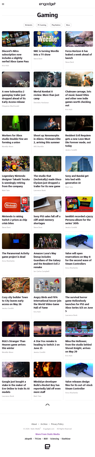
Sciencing (54, 439)
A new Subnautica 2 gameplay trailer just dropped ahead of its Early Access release (14, 96)
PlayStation (56, 25)
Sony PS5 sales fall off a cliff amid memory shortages (47, 220)
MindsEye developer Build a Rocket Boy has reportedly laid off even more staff (47, 387)
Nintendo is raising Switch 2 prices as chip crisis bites (14, 220)
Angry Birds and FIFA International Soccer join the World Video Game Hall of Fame (47, 302)
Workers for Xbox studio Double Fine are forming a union (15, 139)
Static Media (35, 429)
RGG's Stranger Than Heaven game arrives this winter (14, 344)
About (34, 424)
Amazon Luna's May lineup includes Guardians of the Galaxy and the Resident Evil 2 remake (47, 260)
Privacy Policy (57, 424)
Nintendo (28, 25)
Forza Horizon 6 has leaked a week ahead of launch (78, 54)
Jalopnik (28, 439)
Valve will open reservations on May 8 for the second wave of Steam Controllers (78, 258)
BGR (46, 439)
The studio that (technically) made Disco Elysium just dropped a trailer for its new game (47, 181)
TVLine (38, 439)
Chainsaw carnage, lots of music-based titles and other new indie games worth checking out (78, 98)
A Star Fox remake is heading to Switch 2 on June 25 (47, 344)
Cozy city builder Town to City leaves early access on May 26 (15, 301)
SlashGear (66, 439)
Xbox (68, 25)
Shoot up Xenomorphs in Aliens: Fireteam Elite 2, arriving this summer (47, 139)
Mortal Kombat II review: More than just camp (46, 95)
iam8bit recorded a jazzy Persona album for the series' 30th (79, 220)
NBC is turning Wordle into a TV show (46, 53)
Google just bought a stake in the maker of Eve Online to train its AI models (16, 387)
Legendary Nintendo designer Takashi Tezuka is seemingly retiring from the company (16, 181)
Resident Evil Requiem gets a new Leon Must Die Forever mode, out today (78, 140)
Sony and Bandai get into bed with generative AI (77, 179)
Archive (44, 424)
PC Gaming (42, 25)
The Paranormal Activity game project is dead (15, 255)
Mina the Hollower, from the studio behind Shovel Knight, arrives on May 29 (78, 346)
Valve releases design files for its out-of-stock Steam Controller (79, 385)
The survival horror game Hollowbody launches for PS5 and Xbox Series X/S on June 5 (79, 304)
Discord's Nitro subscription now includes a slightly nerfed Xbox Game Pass (15, 56)
